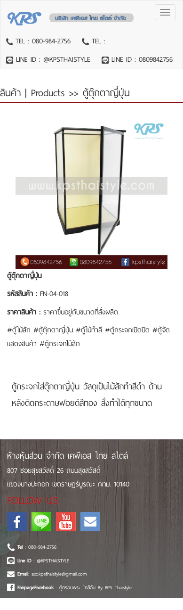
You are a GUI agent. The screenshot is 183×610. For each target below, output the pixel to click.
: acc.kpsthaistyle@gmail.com (52, 573)
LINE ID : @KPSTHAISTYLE (51, 59)
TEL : (97, 41)
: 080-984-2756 (36, 547)
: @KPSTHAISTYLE (43, 560)
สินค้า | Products (34, 92)
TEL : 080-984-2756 (42, 41)
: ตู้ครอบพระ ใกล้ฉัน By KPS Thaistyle (74, 587)
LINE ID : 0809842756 (141, 59)
